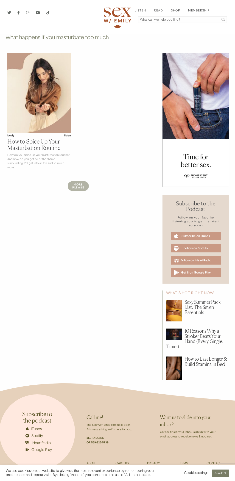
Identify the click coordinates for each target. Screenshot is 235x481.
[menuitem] (140, 11)
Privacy (153, 463)
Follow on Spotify (191, 248)
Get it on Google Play (192, 272)
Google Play (38, 450)
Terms (183, 463)
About (92, 463)
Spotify (34, 436)
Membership (199, 10)
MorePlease (78, 186)
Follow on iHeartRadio (192, 261)
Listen (140, 10)
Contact (214, 463)
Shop (175, 10)
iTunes (34, 429)
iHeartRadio (38, 443)
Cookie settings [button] (196, 473)
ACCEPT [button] (221, 473)
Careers (122, 463)
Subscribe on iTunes (192, 236)
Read (158, 10)
